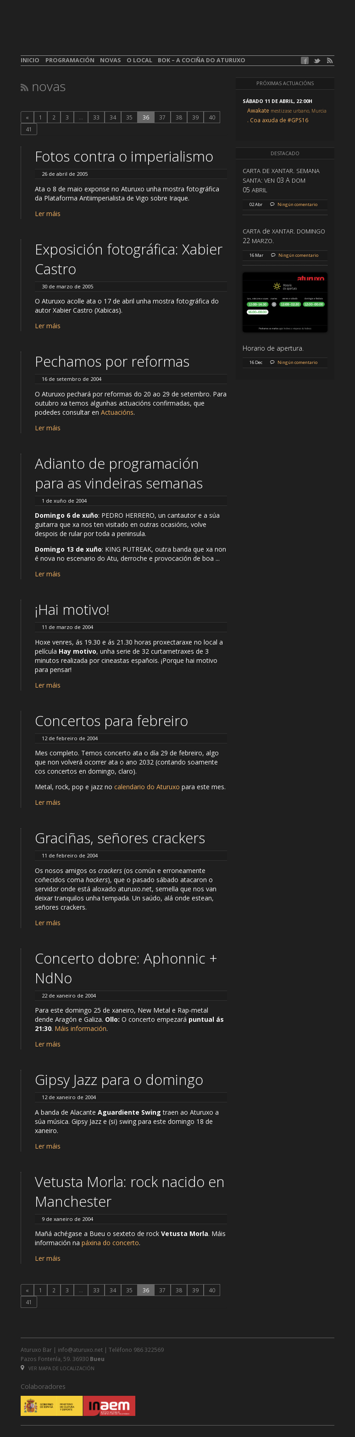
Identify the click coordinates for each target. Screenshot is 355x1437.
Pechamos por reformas (112, 361)
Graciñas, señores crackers (120, 837)
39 (195, 117)
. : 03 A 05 (281, 180)
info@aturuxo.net (80, 1349)
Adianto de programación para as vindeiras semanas (119, 473)
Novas (110, 60)
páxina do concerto (110, 1242)
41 (29, 129)
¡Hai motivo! (72, 609)
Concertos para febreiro (111, 720)
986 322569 (148, 1349)
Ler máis (48, 213)
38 (179, 117)
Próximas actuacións (285, 83)
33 (96, 117)
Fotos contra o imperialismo (124, 156)
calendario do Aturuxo (147, 786)
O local (139, 60)
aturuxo (88, 33)
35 (129, 117)
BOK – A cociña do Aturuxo (201, 60)
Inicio (30, 60)
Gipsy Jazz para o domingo (119, 1079)
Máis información (80, 1028)
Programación (69, 60)
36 (146, 117)
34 (113, 117)
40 (212, 117)
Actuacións (117, 412)
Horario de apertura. (273, 348)
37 (162, 117)
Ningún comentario (297, 204)
